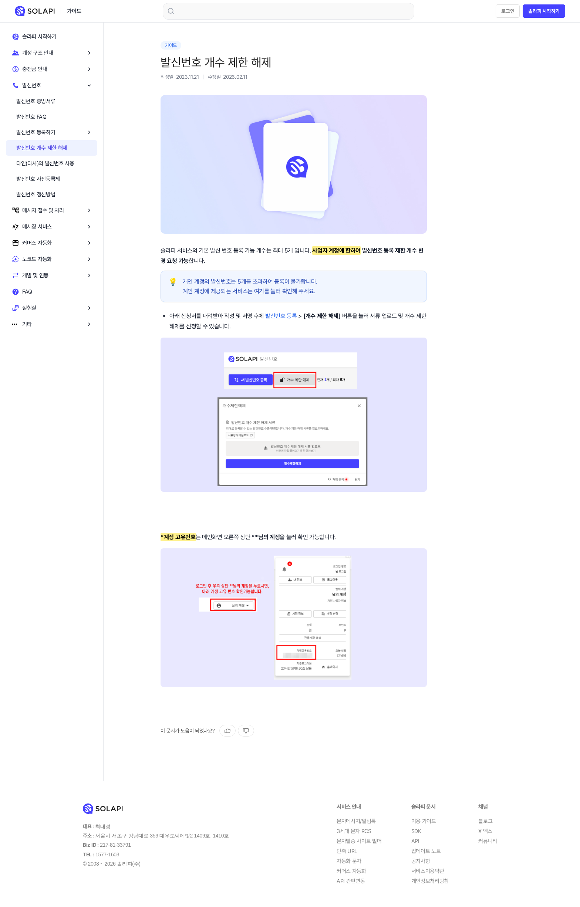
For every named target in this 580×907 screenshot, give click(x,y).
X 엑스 (485, 831)
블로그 (485, 821)
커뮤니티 (487, 841)
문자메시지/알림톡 (356, 821)
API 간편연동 (351, 881)
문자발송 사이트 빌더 (359, 841)
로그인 (507, 11)
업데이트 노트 (426, 851)
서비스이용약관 (427, 871)
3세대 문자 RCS (354, 831)
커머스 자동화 (351, 871)
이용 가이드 (423, 821)
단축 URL (347, 851)
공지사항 (420, 861)
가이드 (74, 11)
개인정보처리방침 (430, 881)
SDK (416, 831)
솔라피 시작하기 (544, 11)
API (415, 841)
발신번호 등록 (281, 315)
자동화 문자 (349, 861)
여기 (259, 291)
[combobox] (288, 11)
